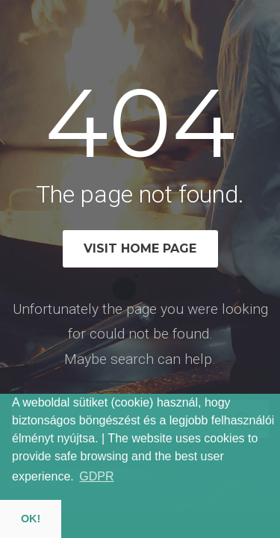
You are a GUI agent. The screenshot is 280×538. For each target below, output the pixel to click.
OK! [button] (30, 519)
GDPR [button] (96, 476)
